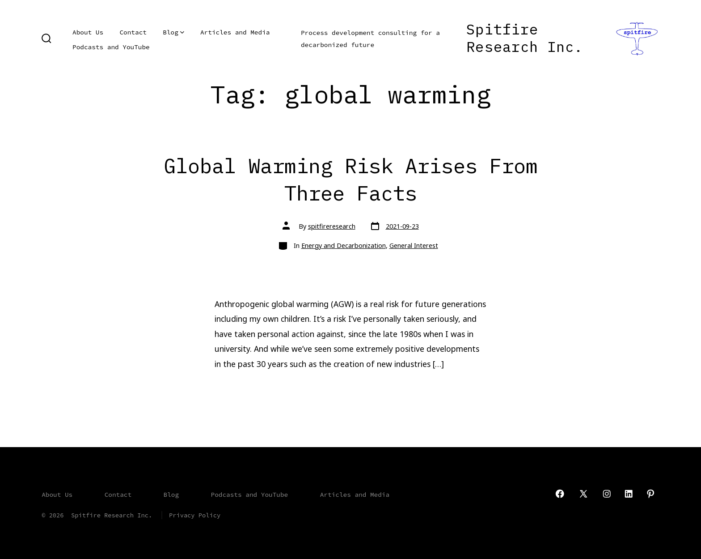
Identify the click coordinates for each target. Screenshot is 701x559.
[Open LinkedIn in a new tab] (628, 493)
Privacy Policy (194, 515)
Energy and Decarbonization (343, 245)
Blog (173, 32)
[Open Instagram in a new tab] (606, 493)
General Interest (413, 245)
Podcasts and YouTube (111, 47)
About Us (87, 32)
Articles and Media (235, 32)
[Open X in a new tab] (583, 493)
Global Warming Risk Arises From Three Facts (351, 179)
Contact (132, 32)
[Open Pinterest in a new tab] (650, 493)
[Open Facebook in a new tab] (559, 493)
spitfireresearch (331, 226)
